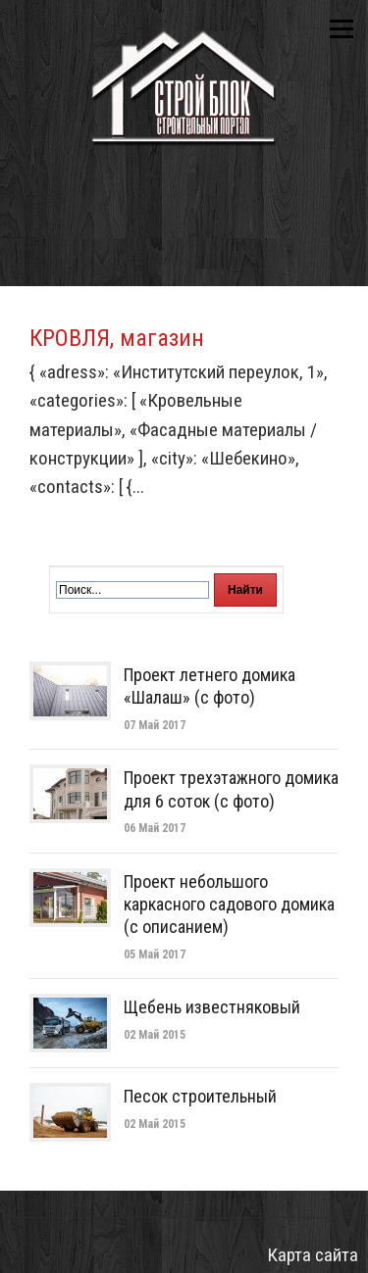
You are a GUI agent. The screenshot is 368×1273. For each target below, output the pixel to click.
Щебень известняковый (212, 1007)
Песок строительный (200, 1096)
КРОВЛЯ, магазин (116, 338)
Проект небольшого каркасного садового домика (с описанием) (229, 904)
